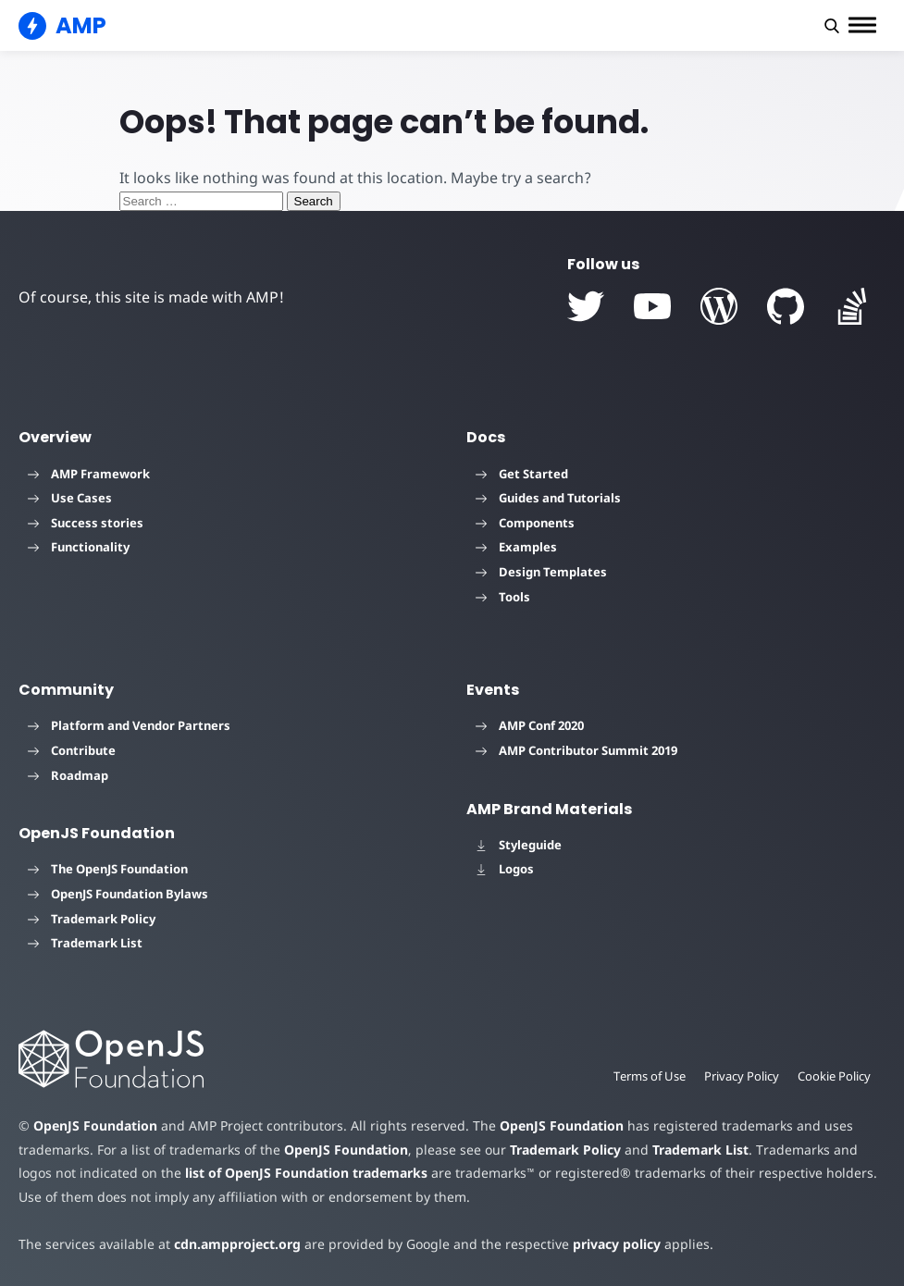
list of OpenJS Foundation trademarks (306, 1172)
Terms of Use (649, 1076)
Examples (516, 546)
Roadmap (68, 775)
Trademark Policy (91, 918)
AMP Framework (89, 473)
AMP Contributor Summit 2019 (576, 750)
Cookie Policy (834, 1076)
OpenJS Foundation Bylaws (118, 893)
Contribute (72, 750)
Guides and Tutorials (548, 497)
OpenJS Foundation (95, 1125)
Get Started (522, 473)
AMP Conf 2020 (530, 725)
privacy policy (617, 1244)
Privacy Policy (741, 1076)
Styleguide (519, 844)
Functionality (79, 546)
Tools (503, 596)
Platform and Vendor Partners (129, 725)
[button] (831, 26)
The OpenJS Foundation (108, 868)
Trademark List (85, 942)
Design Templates (541, 571)
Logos (505, 868)
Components (525, 522)
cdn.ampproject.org (237, 1244)
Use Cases (70, 497)
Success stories (85, 522)
